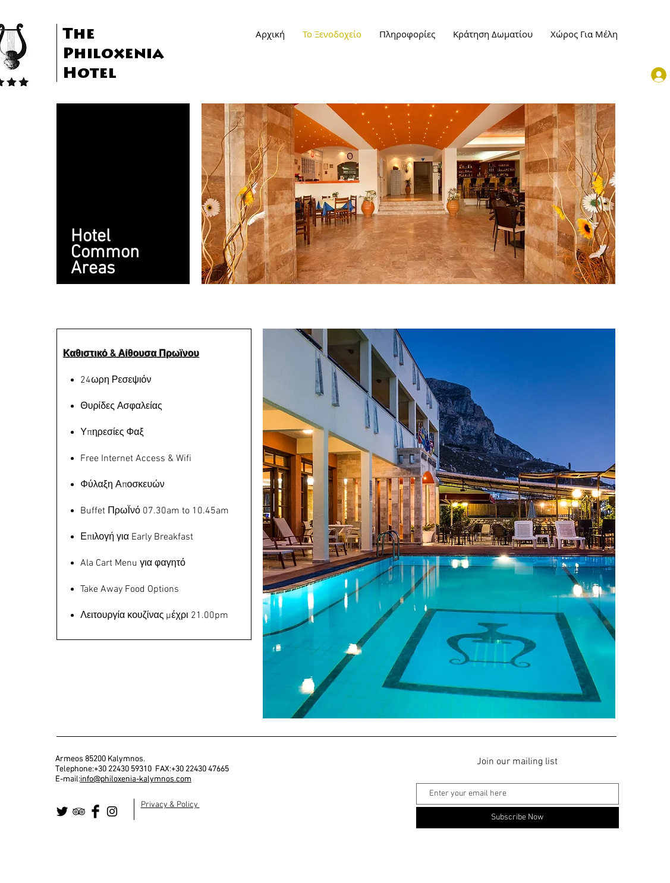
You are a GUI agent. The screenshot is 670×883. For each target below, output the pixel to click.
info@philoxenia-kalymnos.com (135, 779)
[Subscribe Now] (517, 817)
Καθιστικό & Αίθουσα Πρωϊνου (132, 354)
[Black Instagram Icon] (112, 811)
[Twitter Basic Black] (62, 811)
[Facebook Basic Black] (95, 811)
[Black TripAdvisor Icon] (79, 811)
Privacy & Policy (170, 805)
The (78, 35)
